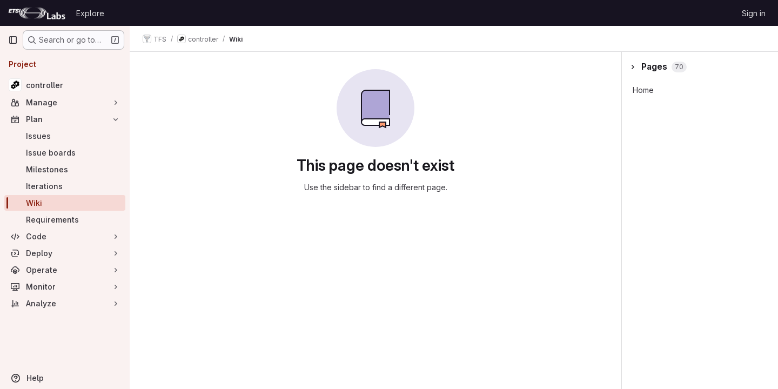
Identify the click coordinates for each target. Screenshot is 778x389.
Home (643, 90)
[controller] (64, 84)
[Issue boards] (64, 152)
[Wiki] (64, 203)
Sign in (754, 13)
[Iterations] (64, 186)
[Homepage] (37, 13)
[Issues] (64, 136)
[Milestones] (64, 169)
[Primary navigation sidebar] (13, 40)
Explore (90, 13)
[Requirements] (64, 219)
